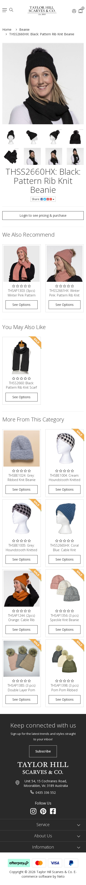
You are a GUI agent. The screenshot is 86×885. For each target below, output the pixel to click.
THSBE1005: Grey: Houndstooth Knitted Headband (21, 549)
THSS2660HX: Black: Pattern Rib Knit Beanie (41, 34)
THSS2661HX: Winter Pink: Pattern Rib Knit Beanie (64, 295)
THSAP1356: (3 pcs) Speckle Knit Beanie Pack (64, 620)
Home (6, 29)
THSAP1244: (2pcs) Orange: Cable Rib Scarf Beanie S (21, 620)
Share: (43, 199)
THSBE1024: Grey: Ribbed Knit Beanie (22, 477)
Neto (61, 876)
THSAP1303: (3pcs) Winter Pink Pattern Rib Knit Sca (22, 295)
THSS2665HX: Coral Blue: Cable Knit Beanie (64, 549)
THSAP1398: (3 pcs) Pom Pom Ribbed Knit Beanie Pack (64, 690)
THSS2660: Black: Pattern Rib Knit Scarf (21, 385)
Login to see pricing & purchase (43, 215)
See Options (21, 304)
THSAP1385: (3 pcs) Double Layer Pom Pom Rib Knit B (21, 690)
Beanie (24, 29)
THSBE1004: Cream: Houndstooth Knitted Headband (64, 480)
